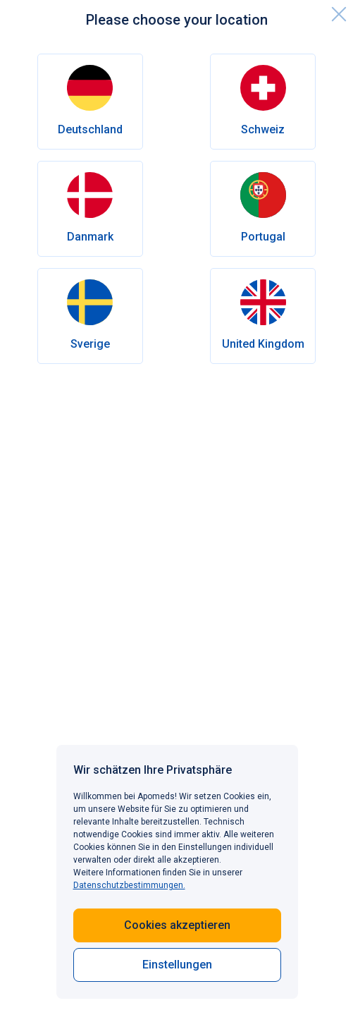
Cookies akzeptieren (177, 925)
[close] (339, 14)
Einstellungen (177, 964)
